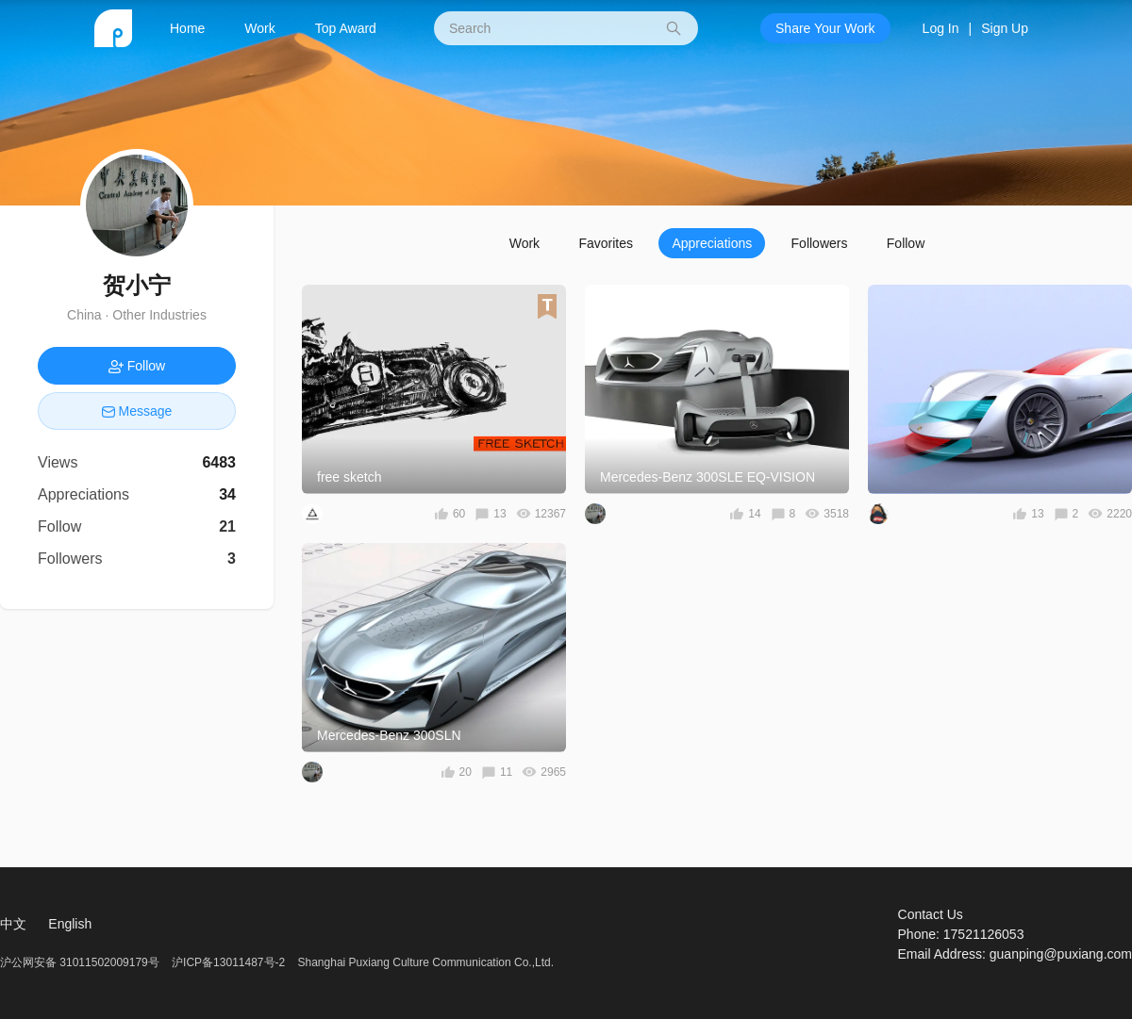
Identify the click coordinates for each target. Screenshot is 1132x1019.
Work (259, 28)
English (70, 923)
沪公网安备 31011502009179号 (81, 962)
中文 (13, 923)
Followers (819, 243)
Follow (905, 243)
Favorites (605, 243)
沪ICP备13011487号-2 (228, 962)
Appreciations (712, 243)
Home (187, 28)
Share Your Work (825, 28)
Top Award (345, 28)
